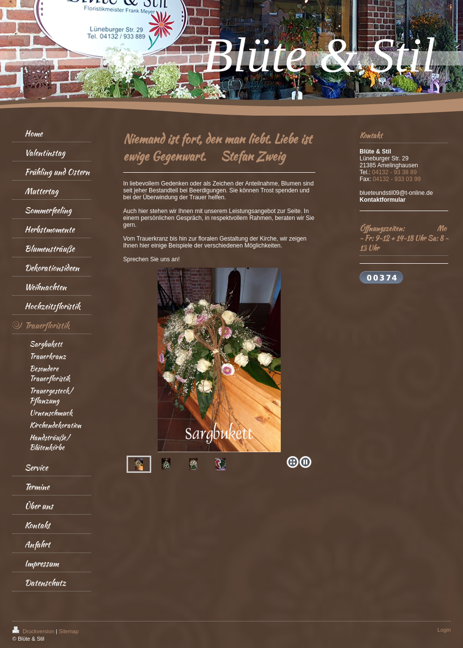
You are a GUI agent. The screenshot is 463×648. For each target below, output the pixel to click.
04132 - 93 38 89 (394, 172)
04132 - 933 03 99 (397, 179)
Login (444, 630)
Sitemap (68, 631)
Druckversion (34, 631)
